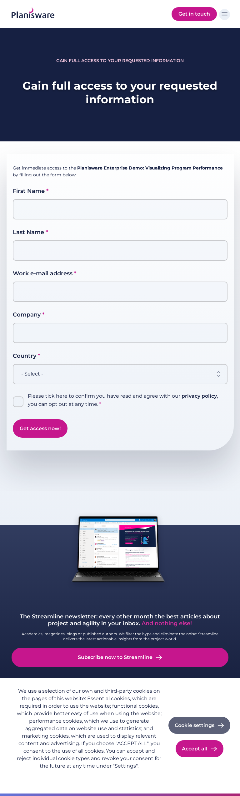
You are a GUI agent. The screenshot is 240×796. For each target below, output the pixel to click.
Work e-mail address (42, 273)
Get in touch (194, 14)
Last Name (28, 232)
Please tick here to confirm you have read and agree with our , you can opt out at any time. (123, 400)
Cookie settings (194, 725)
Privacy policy (31, 776)
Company (27, 314)
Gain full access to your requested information (120, 60)
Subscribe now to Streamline (115, 657)
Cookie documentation (101, 776)
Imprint (61, 776)
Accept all (195, 749)
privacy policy (199, 396)
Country (24, 355)
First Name (29, 191)
